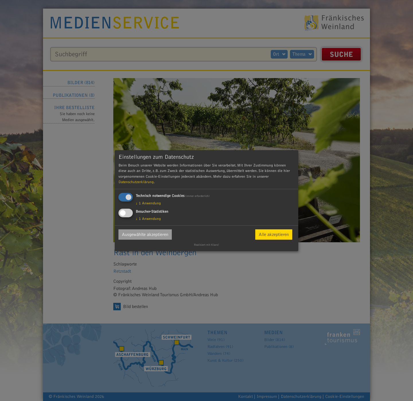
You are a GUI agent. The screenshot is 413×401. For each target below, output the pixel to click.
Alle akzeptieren (274, 234)
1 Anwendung (148, 203)
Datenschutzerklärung (136, 182)
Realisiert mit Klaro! (206, 245)
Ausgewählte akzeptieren (145, 234)
